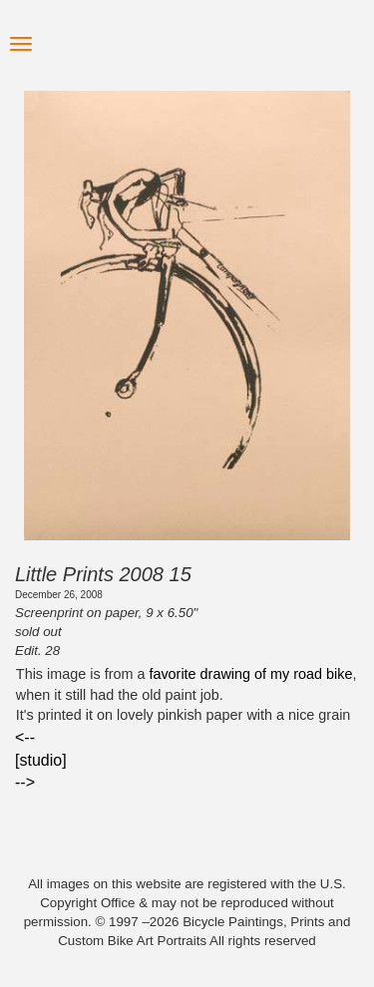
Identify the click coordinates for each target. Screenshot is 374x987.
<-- (25, 737)
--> (25, 782)
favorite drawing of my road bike (250, 674)
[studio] (41, 760)
